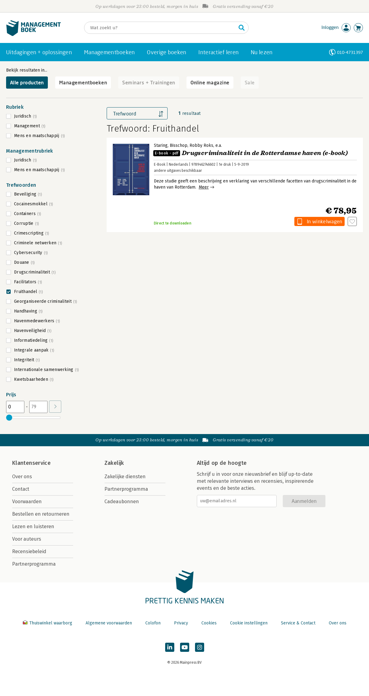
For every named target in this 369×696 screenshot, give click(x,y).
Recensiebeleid (29, 551)
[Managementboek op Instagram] (199, 647)
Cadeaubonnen (122, 501)
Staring (161, 145)
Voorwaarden (27, 501)
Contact (20, 489)
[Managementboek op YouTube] (184, 647)
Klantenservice (31, 463)
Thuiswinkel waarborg (48, 623)
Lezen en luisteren (33, 526)
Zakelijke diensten (125, 476)
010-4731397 (350, 52)
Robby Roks (201, 145)
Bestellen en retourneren (40, 514)
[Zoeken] (160, 28)
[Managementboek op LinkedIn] (169, 647)
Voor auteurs (26, 539)
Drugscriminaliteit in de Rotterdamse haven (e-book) (250, 153)
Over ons (22, 476)
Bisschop (178, 145)
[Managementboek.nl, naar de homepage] (33, 34)
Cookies (209, 623)
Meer (204, 187)
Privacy (181, 623)
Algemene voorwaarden (109, 623)
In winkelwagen (324, 221)
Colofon (153, 623)
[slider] (9, 417)
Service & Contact (298, 623)
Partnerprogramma (34, 564)
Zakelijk (114, 463)
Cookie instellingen (249, 623)
